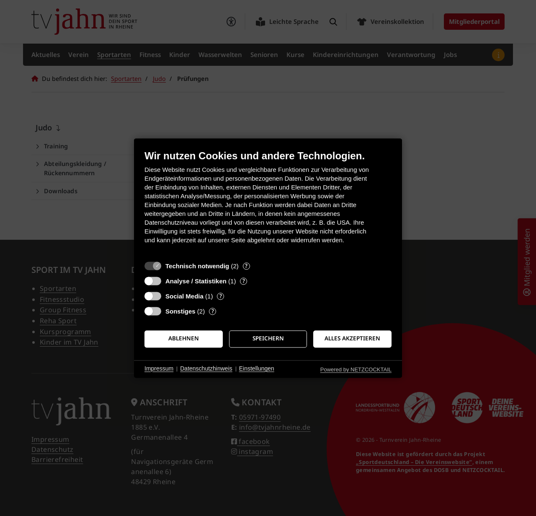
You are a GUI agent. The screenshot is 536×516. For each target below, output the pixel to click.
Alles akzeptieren (352, 338)
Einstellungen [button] (256, 369)
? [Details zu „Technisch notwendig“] (246, 266)
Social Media (184, 296)
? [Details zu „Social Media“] (220, 296)
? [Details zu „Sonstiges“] (212, 311)
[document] (268, 203)
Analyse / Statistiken (196, 281)
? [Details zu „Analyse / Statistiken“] (243, 281)
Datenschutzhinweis (206, 369)
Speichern (268, 338)
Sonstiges (180, 311)
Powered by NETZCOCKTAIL (356, 369)
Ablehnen (183, 338)
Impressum (158, 369)
